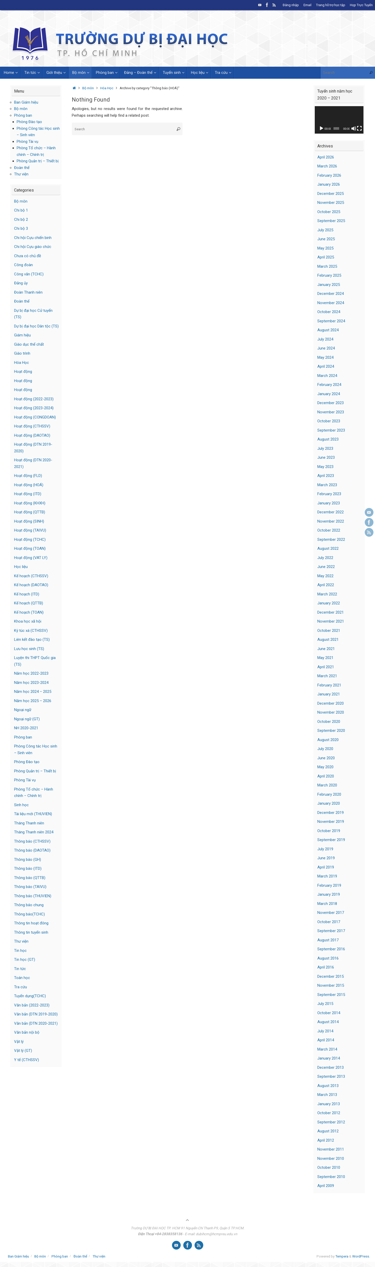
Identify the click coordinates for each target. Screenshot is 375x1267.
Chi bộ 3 (21, 228)
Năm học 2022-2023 (31, 673)
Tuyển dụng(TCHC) (30, 996)
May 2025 (325, 248)
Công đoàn (23, 265)
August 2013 (328, 1085)
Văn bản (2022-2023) (31, 1005)
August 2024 (328, 330)
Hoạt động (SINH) (29, 521)
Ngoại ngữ (22, 709)
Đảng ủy (21, 283)
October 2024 (328, 312)
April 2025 (325, 257)
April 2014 (325, 1040)
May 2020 (325, 767)
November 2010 (330, 1158)
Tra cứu (20, 987)
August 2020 (328, 739)
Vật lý (19, 1041)
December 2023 (330, 403)
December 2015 (330, 976)
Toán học (22, 977)
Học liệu (21, 566)
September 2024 (331, 321)
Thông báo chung (29, 905)
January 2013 (328, 1104)
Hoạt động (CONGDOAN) (35, 417)
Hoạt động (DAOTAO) (32, 435)
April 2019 (325, 867)
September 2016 (331, 949)
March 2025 (327, 266)
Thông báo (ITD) (28, 868)
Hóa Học (106, 88)
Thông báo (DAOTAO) (32, 850)
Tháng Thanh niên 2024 (33, 832)
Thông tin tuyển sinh (31, 932)
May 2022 (325, 576)
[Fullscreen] (359, 128)
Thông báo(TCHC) (29, 914)
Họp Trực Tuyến (361, 5)
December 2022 (330, 512)
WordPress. (361, 1256)
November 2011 (330, 1149)
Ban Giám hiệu (26, 102)
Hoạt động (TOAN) (30, 548)
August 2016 (328, 958)
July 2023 (325, 448)
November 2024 (330, 303)
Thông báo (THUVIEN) (32, 896)
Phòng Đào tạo (29, 121)
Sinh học (21, 805)
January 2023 (328, 503)
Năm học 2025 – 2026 (32, 701)
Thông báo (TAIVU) (30, 886)
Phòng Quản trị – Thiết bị (38, 161)
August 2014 (328, 1022)
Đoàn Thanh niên (28, 292)
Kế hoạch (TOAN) (29, 612)
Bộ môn (88, 88)
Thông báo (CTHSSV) (32, 841)
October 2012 (328, 1113)
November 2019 (330, 821)
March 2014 (327, 1049)
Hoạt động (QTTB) (29, 512)
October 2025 (328, 211)
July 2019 (325, 849)
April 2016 (325, 967)
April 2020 (325, 776)
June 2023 (326, 457)
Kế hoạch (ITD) (26, 594)
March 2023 (327, 485)
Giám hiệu (22, 335)
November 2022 (330, 521)
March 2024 (327, 375)
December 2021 (330, 612)
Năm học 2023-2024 (31, 682)
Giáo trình (22, 353)
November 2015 (330, 985)
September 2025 (331, 220)
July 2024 (325, 339)
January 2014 (328, 1058)
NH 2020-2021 (26, 728)
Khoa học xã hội (27, 621)
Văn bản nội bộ (26, 1032)
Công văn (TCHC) (29, 274)
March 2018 (327, 903)
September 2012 (331, 1122)
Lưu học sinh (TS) (29, 648)
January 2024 (328, 394)
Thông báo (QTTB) (29, 877)
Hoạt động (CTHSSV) (32, 426)
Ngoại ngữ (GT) (27, 719)
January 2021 (328, 694)
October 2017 (328, 922)
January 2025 (328, 284)
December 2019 (330, 812)
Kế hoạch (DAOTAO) (31, 585)
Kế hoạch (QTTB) (28, 603)
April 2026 (325, 157)
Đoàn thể (21, 167)
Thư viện (21, 174)
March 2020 (327, 785)
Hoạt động (23, 371)
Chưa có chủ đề (27, 256)
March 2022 (327, 594)
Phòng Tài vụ (27, 141)
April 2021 (325, 667)
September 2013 (331, 1076)
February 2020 (329, 794)
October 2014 (328, 1013)
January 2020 (328, 803)
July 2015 (325, 1003)
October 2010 (328, 1167)
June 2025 (326, 239)
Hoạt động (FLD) (28, 475)
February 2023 (329, 494)
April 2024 (325, 366)
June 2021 (326, 648)
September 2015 (331, 994)
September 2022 (331, 539)
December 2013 (330, 1067)
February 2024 (329, 384)
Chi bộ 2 (21, 219)
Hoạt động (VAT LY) (30, 557)
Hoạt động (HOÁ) (28, 485)
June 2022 (326, 566)
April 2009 (325, 1185)
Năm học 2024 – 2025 (32, 691)
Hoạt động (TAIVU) (30, 530)
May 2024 (325, 357)
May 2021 (325, 657)
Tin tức (20, 968)
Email (307, 5)
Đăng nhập (291, 5)
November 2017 (330, 912)
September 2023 (331, 430)
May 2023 (325, 466)
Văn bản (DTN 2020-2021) (36, 1023)
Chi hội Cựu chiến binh (33, 237)
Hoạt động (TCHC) (30, 539)
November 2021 (330, 621)
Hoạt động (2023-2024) (34, 408)
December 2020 (330, 703)
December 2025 (330, 193)
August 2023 (328, 439)
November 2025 (330, 202)
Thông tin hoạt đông (31, 923)
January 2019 (328, 894)
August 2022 (328, 548)
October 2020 (328, 721)
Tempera (341, 1256)
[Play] (321, 128)
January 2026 (328, 184)
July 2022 (325, 557)
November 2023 (330, 412)
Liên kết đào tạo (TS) (32, 639)
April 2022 (325, 585)
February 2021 (329, 685)
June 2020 (326, 758)
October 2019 (328, 831)
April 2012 (325, 1140)
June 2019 (326, 858)
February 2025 (329, 275)
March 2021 (327, 676)
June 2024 (326, 348)
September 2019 (331, 839)
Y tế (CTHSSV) (26, 1060)
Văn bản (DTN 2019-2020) (36, 1014)
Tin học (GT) (24, 959)
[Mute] (353, 128)
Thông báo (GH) (27, 859)
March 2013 (327, 1094)
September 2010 (331, 1176)
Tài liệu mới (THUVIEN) (33, 814)
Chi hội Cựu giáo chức (32, 246)
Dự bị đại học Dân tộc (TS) (36, 326)
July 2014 (325, 1031)
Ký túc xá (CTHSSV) (31, 630)
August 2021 (328, 639)
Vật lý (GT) (23, 1050)
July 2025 (325, 230)
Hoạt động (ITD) (27, 494)
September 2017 (331, 931)
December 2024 (330, 293)
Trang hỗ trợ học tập (330, 5)
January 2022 (328, 603)
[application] (339, 120)
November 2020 (330, 712)
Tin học (20, 950)
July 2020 (325, 748)
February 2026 (329, 175)
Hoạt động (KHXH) (29, 503)
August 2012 (328, 1131)
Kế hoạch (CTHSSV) (31, 576)
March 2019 (327, 876)
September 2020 (331, 730)
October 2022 (328, 530)
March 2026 (327, 166)
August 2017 (328, 940)
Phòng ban (23, 115)
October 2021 (328, 630)
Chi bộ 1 (21, 210)
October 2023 (328, 421)
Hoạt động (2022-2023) (34, 399)
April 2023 (325, 475)
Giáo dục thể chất (29, 344)
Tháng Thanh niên (29, 823)
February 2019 (329, 885)
